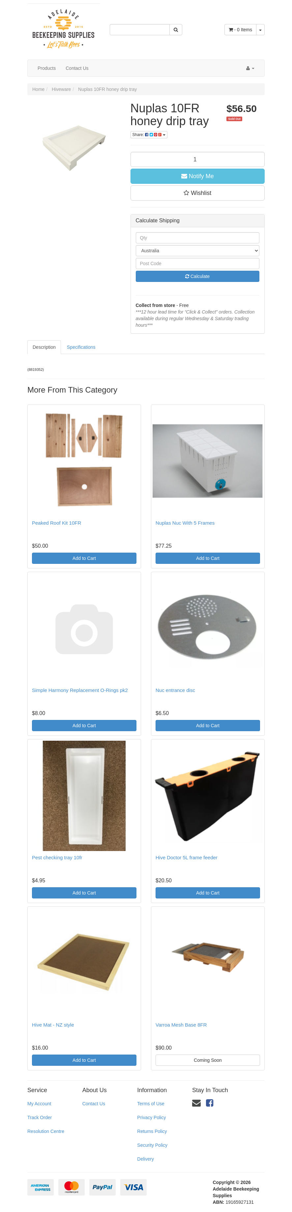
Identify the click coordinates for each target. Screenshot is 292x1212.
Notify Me (197, 176)
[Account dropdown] (250, 68)
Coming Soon (208, 1060)
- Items (240, 29)
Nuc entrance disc (175, 690)
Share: (148, 134)
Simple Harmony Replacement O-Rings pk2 (80, 690)
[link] (209, 1103)
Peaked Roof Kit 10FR (56, 523)
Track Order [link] (39, 1117)
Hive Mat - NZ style (53, 1025)
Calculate (197, 276)
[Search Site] (175, 29)
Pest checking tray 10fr (57, 857)
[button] (198, 193)
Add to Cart (84, 558)
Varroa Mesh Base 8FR (181, 1025)
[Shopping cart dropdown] (260, 29)
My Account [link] (39, 1103)
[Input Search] (140, 29)
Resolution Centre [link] (45, 1131)
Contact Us (77, 68)
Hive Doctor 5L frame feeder (187, 857)
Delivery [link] (145, 1159)
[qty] (198, 159)
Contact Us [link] (93, 1103)
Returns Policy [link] (152, 1131)
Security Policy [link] (152, 1145)
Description (44, 347)
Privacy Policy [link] (151, 1117)
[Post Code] (198, 263)
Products (47, 68)
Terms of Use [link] (150, 1103)
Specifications (81, 347)
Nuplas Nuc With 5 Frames (185, 523)
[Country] (198, 250)
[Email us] (196, 1103)
